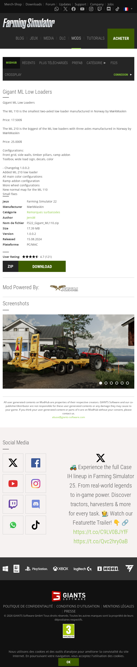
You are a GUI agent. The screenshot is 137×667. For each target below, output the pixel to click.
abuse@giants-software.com (68, 417)
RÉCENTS (28, 63)
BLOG (20, 38)
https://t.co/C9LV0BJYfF (100, 532)
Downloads (34, 4)
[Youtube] (82, 8)
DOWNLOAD (42, 266)
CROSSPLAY (13, 75)
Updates (65, 4)
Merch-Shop (13, 4)
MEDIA (49, 38)
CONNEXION (121, 74)
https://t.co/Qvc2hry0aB (101, 541)
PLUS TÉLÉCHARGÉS (53, 63)
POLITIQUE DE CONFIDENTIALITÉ (28, 606)
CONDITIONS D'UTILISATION (78, 606)
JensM (31, 218)
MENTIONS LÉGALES (118, 606)
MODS (76, 38)
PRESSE (70, 611)
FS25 (114, 63)
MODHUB (11, 62)
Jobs (111, 4)
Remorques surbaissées (43, 212)
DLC (63, 38)
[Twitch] (100, 8)
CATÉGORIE (94, 63)
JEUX (34, 38)
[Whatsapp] (57, 8)
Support (80, 4)
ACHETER (121, 38)
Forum (50, 4)
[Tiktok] (117, 8)
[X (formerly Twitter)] (65, 8)
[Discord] (109, 8)
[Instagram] (91, 8)
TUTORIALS (96, 38)
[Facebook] (73, 8)
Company (97, 4)
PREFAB (77, 63)
